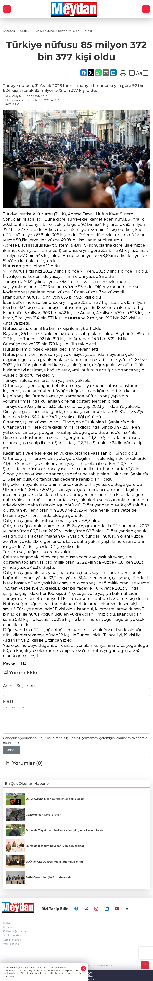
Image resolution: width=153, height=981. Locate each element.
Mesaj (9, 701)
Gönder (12, 750)
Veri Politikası (11, 943)
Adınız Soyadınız (19, 685)
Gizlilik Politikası (13, 935)
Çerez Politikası (12, 939)
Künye (7, 922)
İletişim (7, 927)
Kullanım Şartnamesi (15, 931)
